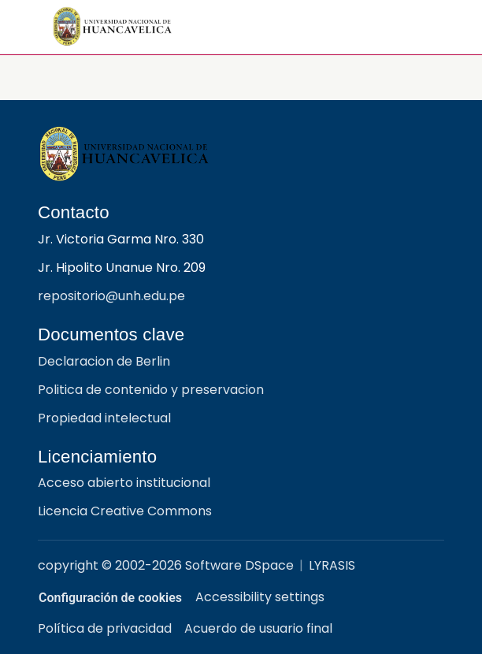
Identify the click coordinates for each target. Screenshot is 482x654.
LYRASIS (332, 565)
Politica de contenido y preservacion (151, 390)
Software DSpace (239, 565)
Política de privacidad (105, 628)
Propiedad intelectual (104, 418)
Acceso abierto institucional (124, 483)
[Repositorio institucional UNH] (241, 154)
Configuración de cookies (125, 598)
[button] (112, 26)
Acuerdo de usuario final (258, 628)
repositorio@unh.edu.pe (111, 296)
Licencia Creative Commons (125, 511)
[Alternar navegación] (426, 27)
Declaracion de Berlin (104, 361)
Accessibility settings (289, 597)
